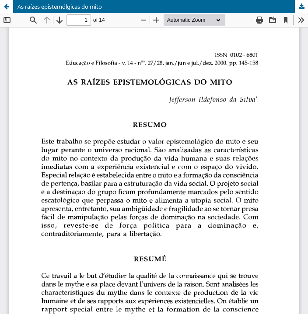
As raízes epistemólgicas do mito (60, 6)
